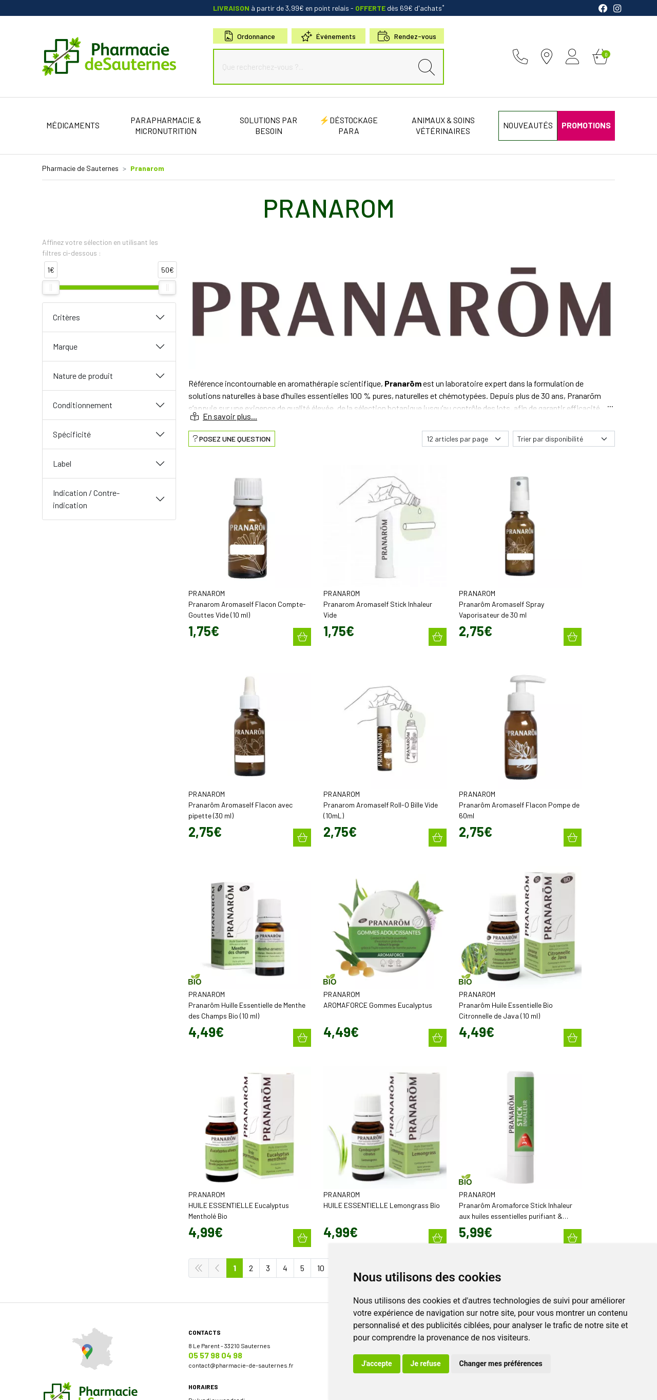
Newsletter (350, 1159)
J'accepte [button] (376, 1363)
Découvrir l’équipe (360, 1078)
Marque (65, 346)
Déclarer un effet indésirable (374, 1096)
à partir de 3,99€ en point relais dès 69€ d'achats (329, 8)
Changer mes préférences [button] (501, 1363)
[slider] (51, 287)
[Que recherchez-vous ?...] (315, 67)
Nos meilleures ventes (366, 1212)
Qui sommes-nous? (362, 1068)
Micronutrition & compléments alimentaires (396, 1194)
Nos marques (354, 1203)
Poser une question (362, 1087)
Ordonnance (250, 36)
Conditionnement (82, 405)
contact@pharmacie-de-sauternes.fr (241, 1088)
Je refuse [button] (426, 1363)
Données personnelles (177, 1383)
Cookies (226, 1383)
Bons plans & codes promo (372, 1131)
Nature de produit (83, 375)
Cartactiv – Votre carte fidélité (375, 1150)
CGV (134, 1383)
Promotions (351, 1140)
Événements (328, 36)
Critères (66, 317)
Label (62, 463)
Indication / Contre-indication (86, 499)
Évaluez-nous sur (542, 1197)
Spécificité (72, 434)
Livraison (494, 1118)
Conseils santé (356, 1221)
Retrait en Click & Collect (515, 1109)
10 (320, 991)
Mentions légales (97, 1383)
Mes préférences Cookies (279, 1383)
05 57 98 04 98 (215, 1078)
